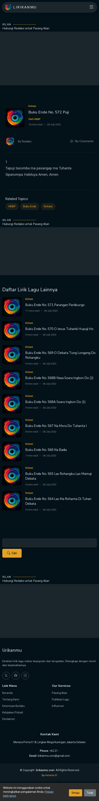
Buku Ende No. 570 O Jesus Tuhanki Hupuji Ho (59, 329)
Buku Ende (29, 206)
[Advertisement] (49, 58)
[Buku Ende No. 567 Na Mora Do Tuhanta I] (11, 427)
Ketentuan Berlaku (13, 706)
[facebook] (16, 676)
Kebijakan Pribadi (12, 712)
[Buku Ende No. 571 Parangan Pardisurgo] (11, 306)
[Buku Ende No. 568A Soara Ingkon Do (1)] (11, 403)
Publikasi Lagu (60, 699)
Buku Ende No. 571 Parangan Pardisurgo (55, 305)
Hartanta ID (51, 775)
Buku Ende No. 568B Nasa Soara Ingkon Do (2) (59, 378)
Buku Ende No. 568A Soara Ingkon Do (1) (55, 402)
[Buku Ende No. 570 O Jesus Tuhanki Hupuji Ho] (11, 330)
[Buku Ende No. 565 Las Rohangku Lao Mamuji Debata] (11, 475)
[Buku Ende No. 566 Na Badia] (11, 451)
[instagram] (25, 676)
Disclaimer (8, 719)
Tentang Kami (10, 699)
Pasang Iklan (59, 693)
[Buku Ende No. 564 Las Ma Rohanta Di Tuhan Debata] (11, 500)
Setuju (75, 792)
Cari (12, 553)
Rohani (48, 206)
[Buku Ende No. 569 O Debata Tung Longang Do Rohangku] (11, 354)
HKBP (12, 206)
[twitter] (6, 676)
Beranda (7, 693)
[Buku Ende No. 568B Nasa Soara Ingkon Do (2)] (11, 379)
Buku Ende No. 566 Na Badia (46, 450)
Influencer (58, 706)
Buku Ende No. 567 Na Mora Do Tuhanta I (56, 426)
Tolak (90, 792)
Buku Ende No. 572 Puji (48, 112)
